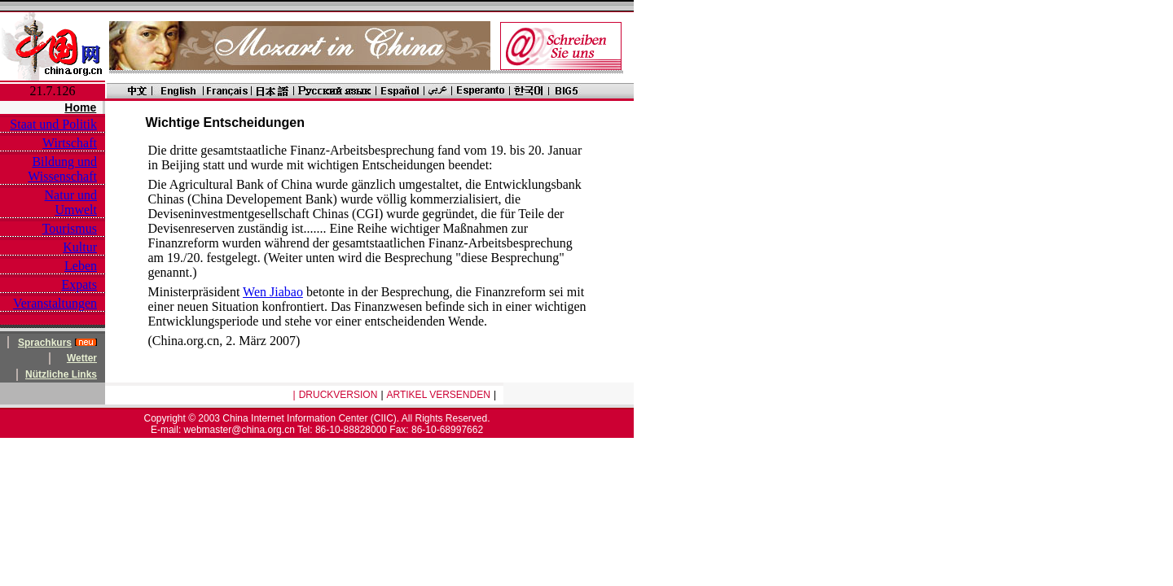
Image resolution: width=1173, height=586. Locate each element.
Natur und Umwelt (71, 202)
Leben (80, 266)
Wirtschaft (69, 143)
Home (80, 107)
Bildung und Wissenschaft (62, 169)
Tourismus (69, 228)
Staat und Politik (53, 124)
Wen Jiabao (273, 292)
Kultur (80, 247)
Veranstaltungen (55, 303)
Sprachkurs (45, 342)
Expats (79, 284)
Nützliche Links (61, 374)
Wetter (82, 358)
